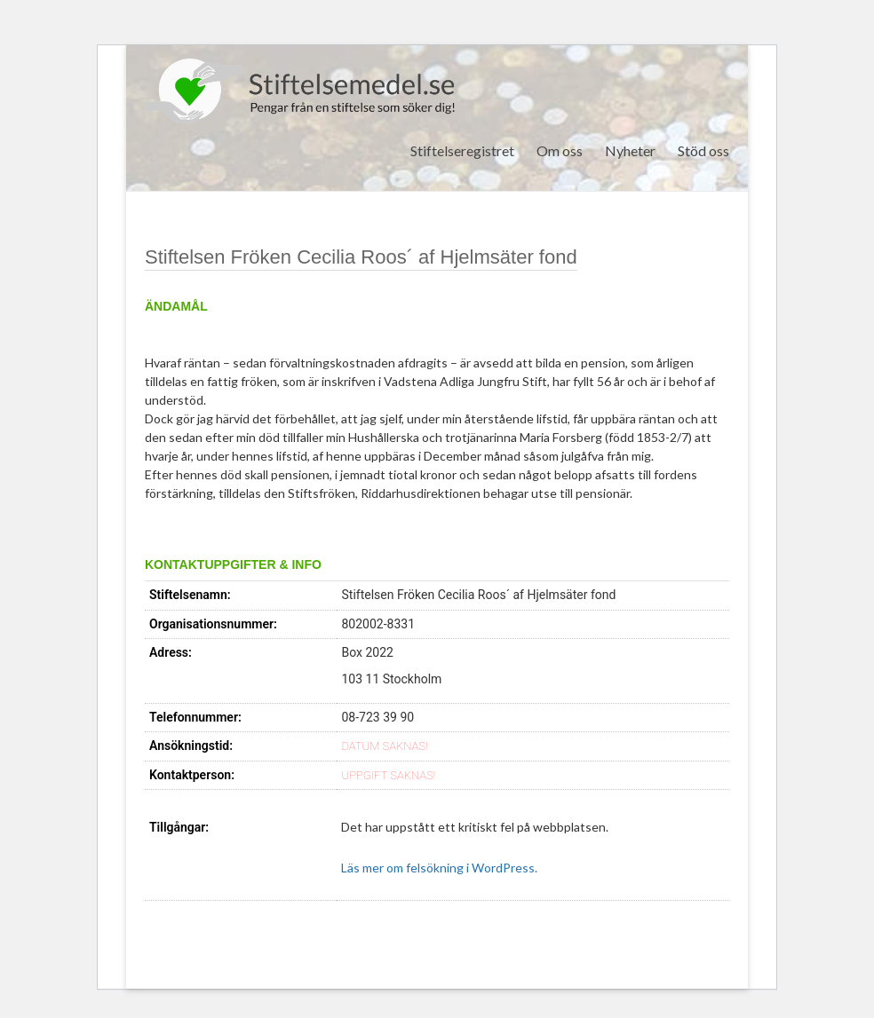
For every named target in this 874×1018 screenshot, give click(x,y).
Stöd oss (703, 150)
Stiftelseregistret (462, 150)
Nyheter (630, 150)
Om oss (559, 150)
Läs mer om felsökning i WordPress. (439, 867)
